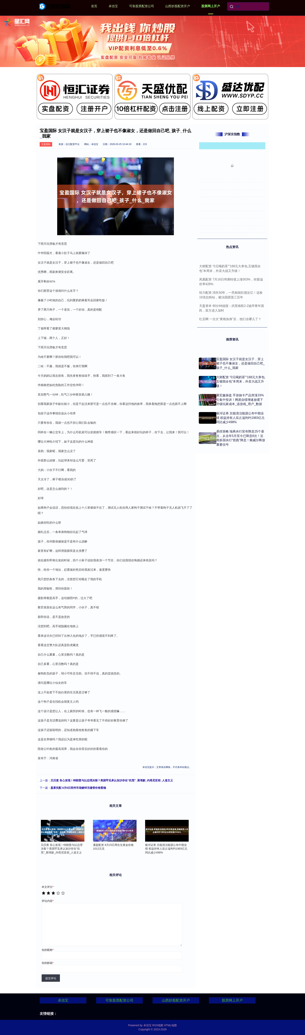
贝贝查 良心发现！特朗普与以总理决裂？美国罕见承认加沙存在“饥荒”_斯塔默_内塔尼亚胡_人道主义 (112, 780)
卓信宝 (113, 6)
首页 (94, 6)
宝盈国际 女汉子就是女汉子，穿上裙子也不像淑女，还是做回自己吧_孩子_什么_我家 (240, 363)
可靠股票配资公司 (141, 6)
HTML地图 (170, 1025)
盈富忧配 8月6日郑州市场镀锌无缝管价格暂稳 (78, 787)
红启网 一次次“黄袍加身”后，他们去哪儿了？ (230, 319)
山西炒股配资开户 (177, 6)
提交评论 (50, 978)
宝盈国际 (46, 144)
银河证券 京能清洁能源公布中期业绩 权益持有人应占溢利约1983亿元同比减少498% (240, 418)
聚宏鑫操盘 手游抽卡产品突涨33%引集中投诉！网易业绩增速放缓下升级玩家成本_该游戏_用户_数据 (240, 400)
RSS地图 (157, 1025)
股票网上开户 (210, 6)
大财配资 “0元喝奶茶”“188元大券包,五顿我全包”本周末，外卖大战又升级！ (240, 382)
